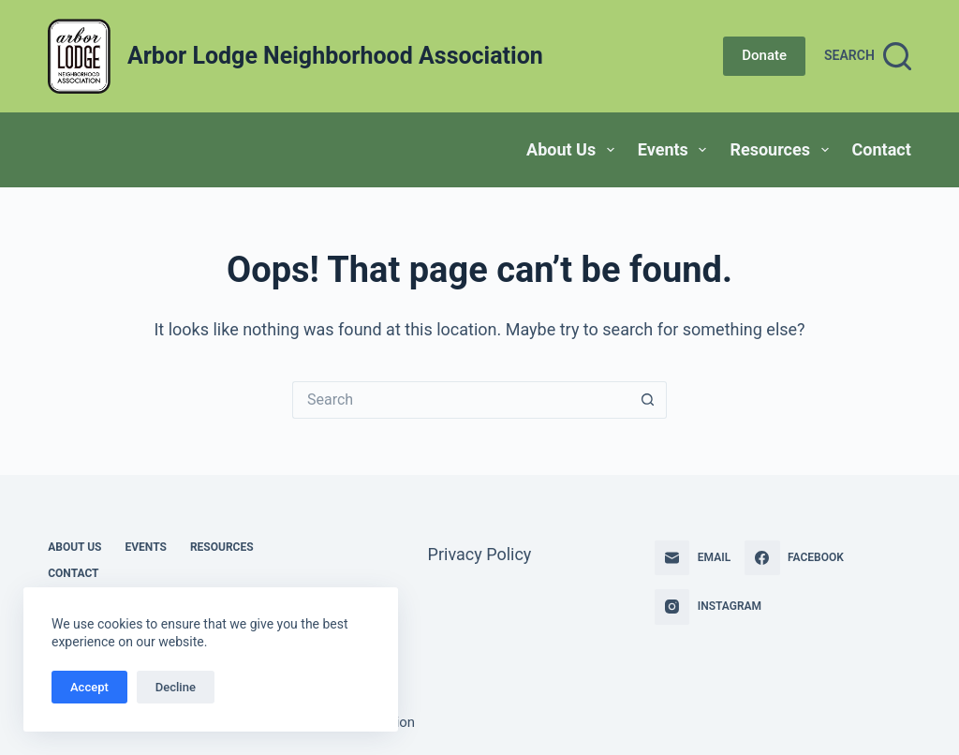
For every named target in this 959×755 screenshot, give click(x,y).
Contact (881, 149)
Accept (89, 687)
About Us (574, 150)
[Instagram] (708, 607)
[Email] (692, 558)
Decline (175, 687)
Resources (782, 150)
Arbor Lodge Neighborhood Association (335, 55)
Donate (764, 55)
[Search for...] (460, 400)
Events (676, 150)
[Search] (867, 56)
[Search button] (648, 400)
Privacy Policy (480, 554)
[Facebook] (794, 558)
